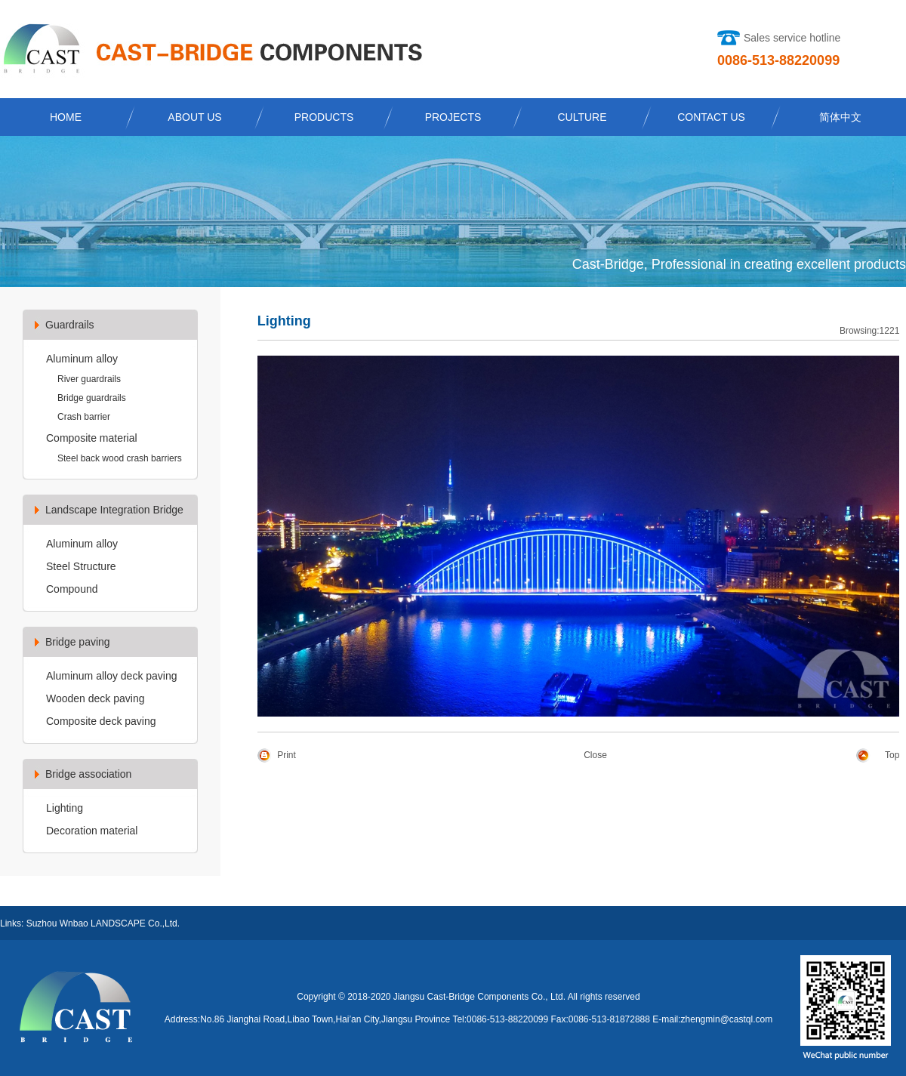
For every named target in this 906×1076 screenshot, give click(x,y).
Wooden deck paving (95, 698)
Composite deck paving (101, 721)
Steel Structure (81, 566)
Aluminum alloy (82, 359)
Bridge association (88, 774)
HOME (66, 117)
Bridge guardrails (91, 398)
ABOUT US (194, 117)
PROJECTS (453, 117)
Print (286, 755)
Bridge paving (77, 642)
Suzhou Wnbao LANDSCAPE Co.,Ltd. (103, 923)
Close (595, 755)
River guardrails (89, 379)
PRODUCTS (324, 117)
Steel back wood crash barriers (119, 458)
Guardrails (69, 325)
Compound (72, 589)
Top (892, 755)
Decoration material (91, 831)
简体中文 (840, 117)
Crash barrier (83, 417)
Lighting (64, 808)
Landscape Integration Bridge (114, 510)
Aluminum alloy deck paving (111, 676)
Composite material (91, 438)
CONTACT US (711, 117)
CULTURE (581, 117)
